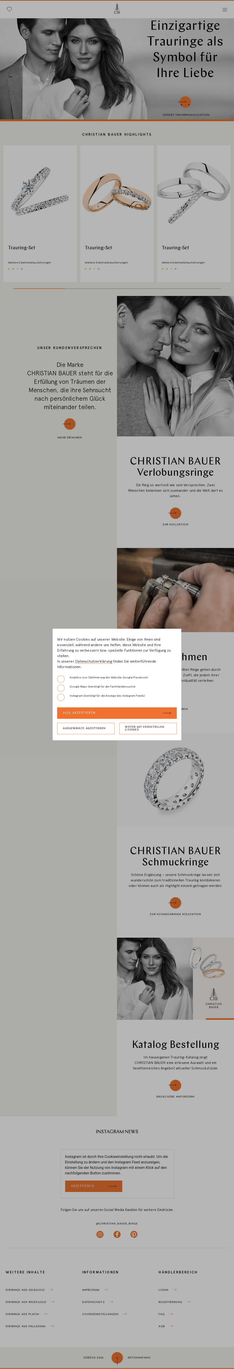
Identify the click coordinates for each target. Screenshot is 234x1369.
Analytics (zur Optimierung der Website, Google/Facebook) (102, 679)
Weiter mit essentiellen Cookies (144, 728)
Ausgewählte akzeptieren (84, 728)
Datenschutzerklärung (93, 661)
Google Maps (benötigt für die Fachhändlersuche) (96, 688)
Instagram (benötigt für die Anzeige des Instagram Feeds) (101, 697)
